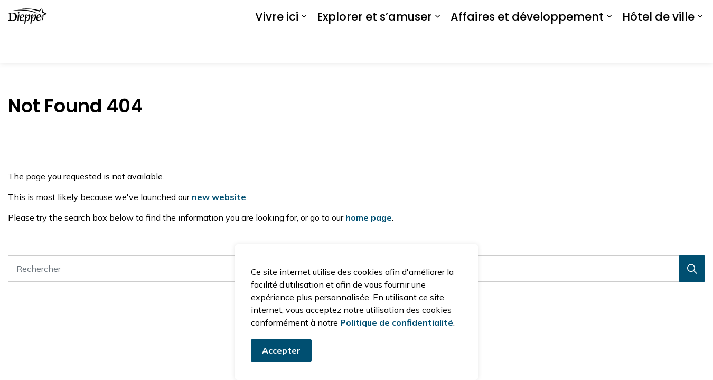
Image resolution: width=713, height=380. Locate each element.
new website (219, 197)
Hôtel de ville (658, 47)
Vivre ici (276, 47)
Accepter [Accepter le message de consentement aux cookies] (281, 355)
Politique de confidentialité (396, 327)
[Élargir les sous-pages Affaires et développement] (609, 47)
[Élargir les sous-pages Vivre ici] (303, 47)
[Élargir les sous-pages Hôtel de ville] (700, 47)
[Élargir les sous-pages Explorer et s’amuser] (437, 47)
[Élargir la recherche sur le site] (694, 16)
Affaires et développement (527, 47)
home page (368, 217)
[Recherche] (692, 268)
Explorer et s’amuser (374, 47)
